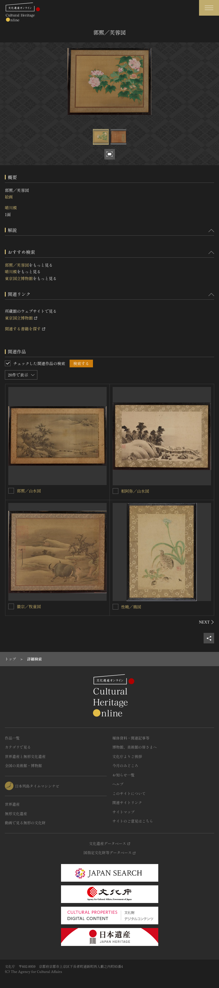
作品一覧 (12, 738)
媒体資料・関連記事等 (130, 738)
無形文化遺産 (16, 813)
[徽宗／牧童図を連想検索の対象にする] (11, 606)
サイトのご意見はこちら (132, 821)
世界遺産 (12, 804)
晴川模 (11, 207)
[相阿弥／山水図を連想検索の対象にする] (115, 491)
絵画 (9, 197)
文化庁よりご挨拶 (127, 756)
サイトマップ (123, 812)
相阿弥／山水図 (135, 491)
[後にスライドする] (206, 622)
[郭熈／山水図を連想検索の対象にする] (11, 491)
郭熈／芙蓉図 (17, 265)
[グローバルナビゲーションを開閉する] (209, 8)
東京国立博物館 (19, 278)
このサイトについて (129, 793)
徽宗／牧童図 (29, 606)
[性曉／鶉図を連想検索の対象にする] (115, 607)
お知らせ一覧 (123, 775)
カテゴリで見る (18, 747)
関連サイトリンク (127, 802)
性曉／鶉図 (131, 607)
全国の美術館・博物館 (23, 765)
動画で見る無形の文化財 (25, 822)
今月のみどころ (125, 765)
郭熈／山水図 (29, 491)
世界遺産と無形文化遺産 (25, 756)
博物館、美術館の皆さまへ (134, 747)
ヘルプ (117, 784)
